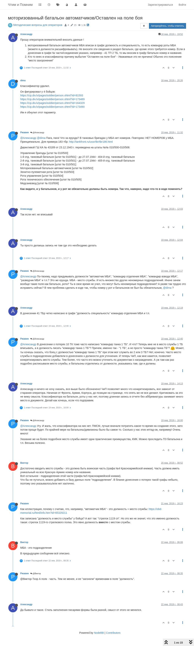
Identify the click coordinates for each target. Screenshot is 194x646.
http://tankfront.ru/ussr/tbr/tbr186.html (91, 141)
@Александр (37, 133)
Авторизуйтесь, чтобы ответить (167, 26)
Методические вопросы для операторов (37, 24)
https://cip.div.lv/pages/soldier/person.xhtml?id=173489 (52, 99)
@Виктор (35, 574)
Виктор (24, 463)
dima (23, 80)
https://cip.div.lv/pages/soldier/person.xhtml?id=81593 (51, 95)
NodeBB (99, 632)
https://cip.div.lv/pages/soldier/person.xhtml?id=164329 (52, 102)
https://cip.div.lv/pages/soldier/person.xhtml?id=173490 (52, 106)
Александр (26, 34)
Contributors (113, 632)
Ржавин (24, 132)
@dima (41, 137)
